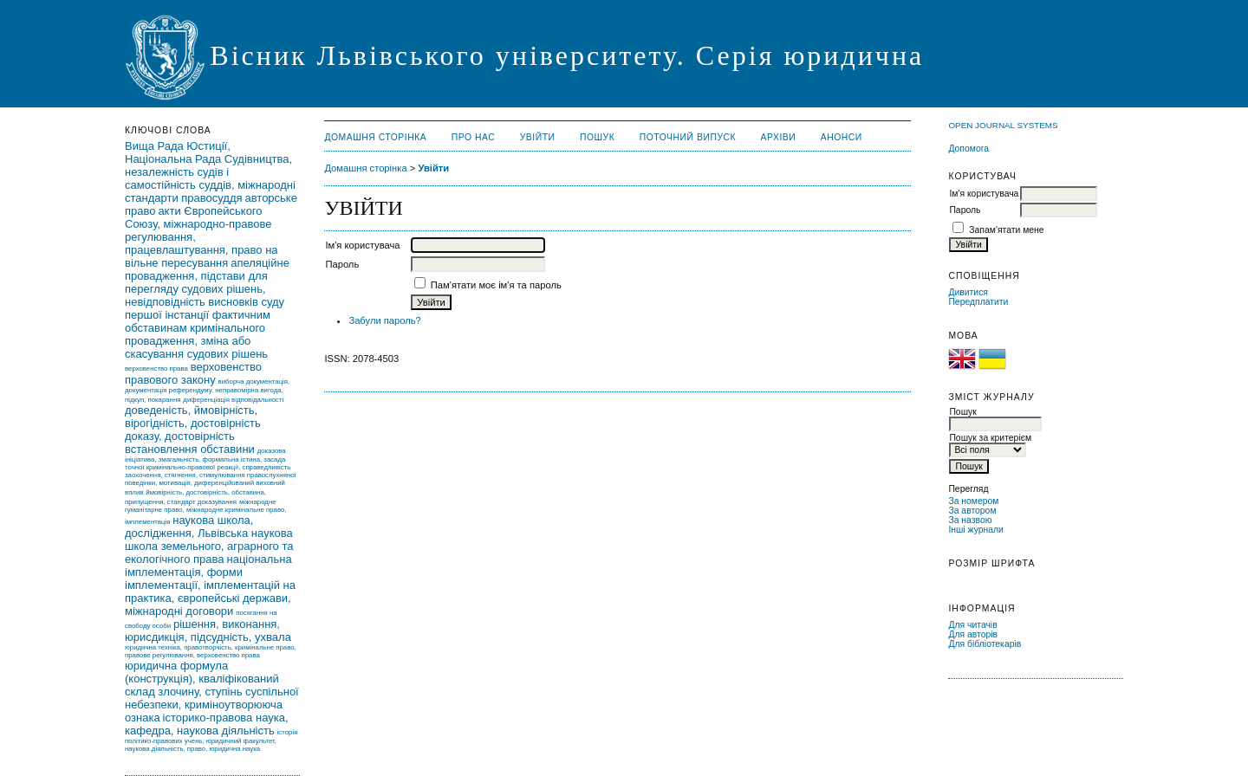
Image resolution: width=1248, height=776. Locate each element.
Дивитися (968, 292)
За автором (972, 510)
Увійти (538, 137)
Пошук (597, 137)
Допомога (968, 148)
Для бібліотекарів (984, 644)
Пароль (964, 210)
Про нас (474, 137)
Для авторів (973, 634)
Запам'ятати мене (1006, 230)
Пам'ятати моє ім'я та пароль (496, 285)
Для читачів (972, 625)
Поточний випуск (688, 137)
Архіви (778, 137)
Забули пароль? (384, 320)
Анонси (841, 137)
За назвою (969, 520)
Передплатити (978, 302)
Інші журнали (975, 529)
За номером (973, 501)
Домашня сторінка (375, 137)
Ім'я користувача (983, 193)
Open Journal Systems (1002, 125)
